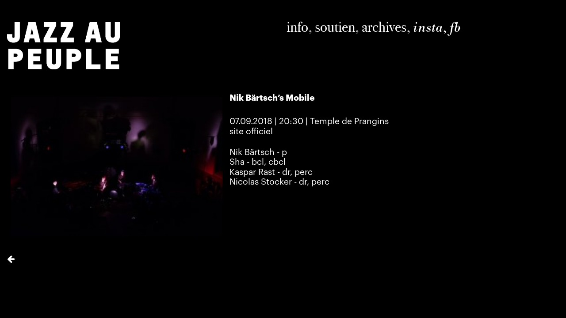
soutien (335, 27)
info (297, 27)
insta (428, 27)
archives (384, 27)
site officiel (251, 131)
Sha (237, 162)
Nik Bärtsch (252, 152)
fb (454, 27)
